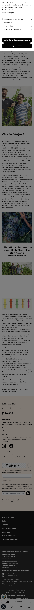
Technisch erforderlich (14, 19)
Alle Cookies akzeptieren (17, 40)
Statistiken (9, 23)
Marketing (8, 26)
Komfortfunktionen (12, 29)
